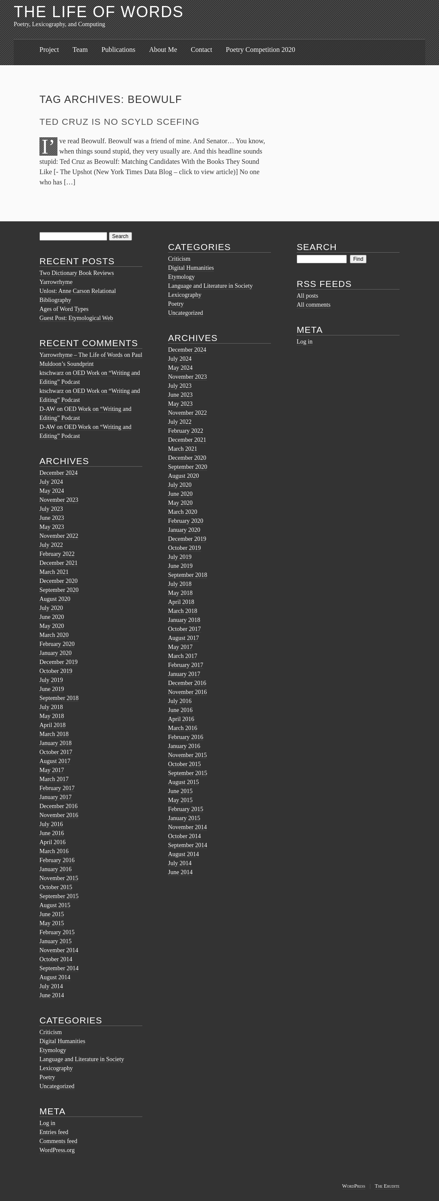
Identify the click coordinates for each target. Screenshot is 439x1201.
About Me (163, 49)
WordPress (353, 1186)
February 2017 (57, 788)
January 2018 (55, 743)
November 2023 (58, 500)
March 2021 (54, 572)
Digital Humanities (62, 1041)
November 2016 (58, 815)
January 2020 (55, 653)
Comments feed (58, 1141)
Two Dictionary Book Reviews (76, 273)
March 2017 (54, 779)
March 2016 (54, 851)
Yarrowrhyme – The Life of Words (81, 355)
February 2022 (57, 554)
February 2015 (57, 932)
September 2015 (58, 896)
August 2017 (54, 761)
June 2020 (51, 617)
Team (79, 49)
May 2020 (51, 626)
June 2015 (51, 914)
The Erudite (387, 1186)
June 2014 (51, 995)
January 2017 (55, 797)
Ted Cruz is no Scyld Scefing (119, 122)
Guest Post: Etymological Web (76, 318)
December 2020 (58, 581)
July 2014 (51, 986)
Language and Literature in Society (81, 1059)
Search (317, 247)
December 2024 (58, 473)
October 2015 (55, 887)
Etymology (52, 1050)
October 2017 (55, 752)
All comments (314, 305)
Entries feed (53, 1132)
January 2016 (55, 869)
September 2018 (58, 698)
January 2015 (55, 941)
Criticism (50, 1032)
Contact (201, 49)
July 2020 (51, 608)
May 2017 (51, 770)
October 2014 (55, 959)
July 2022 (51, 545)
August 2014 (54, 977)
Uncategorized (57, 1086)
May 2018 (51, 716)
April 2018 (52, 725)
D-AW (47, 409)
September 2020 (58, 590)
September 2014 (58, 968)
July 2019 (51, 680)
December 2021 (58, 563)
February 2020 (57, 644)
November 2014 (58, 950)
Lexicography (56, 1068)
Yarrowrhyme (55, 282)
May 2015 (51, 923)
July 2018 (51, 707)
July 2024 (51, 482)
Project (49, 49)
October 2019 (55, 671)
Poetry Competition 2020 (260, 49)
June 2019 (51, 689)
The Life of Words (99, 12)
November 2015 (58, 878)
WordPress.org (57, 1150)
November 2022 (58, 536)
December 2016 (58, 806)
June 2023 (51, 518)
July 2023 (51, 509)
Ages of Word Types (63, 309)
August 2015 (54, 905)
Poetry (47, 1077)
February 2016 (57, 860)
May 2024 (51, 491)
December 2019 (58, 662)
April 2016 (52, 842)
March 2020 (54, 635)
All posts (307, 296)
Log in (47, 1123)
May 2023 (51, 527)
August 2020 (54, 599)
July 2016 (51, 824)
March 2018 (54, 734)
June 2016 (51, 833)
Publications (118, 49)
